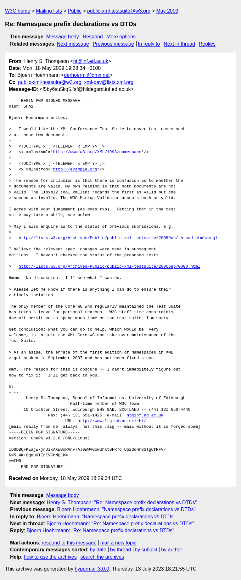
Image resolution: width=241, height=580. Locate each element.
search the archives (102, 557)
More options (121, 36)
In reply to (149, 44)
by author (171, 549)
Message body (62, 36)
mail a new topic (118, 542)
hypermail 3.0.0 (92, 569)
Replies (207, 44)
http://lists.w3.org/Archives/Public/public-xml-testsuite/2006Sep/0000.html (109, 267)
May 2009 (167, 11)
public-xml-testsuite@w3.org (118, 11)
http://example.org (75, 169)
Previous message (113, 44)
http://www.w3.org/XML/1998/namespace (97, 152)
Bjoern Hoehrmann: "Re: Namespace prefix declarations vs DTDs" (120, 523)
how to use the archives (50, 557)
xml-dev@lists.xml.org (108, 82)
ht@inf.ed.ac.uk (90, 61)
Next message (73, 44)
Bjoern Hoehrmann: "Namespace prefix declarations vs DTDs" (126, 509)
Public (74, 11)
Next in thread (179, 44)
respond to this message (69, 542)
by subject (146, 549)
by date (98, 549)
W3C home (17, 11)
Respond (93, 36)
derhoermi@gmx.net (86, 75)
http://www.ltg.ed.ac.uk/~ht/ (111, 421)
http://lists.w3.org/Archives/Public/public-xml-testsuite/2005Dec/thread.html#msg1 (118, 238)
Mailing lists (49, 11)
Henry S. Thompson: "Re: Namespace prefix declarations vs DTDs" (122, 502)
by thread (120, 549)
